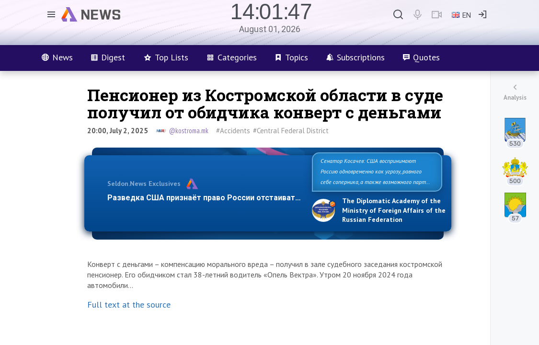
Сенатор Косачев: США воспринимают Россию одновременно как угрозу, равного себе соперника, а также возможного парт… (375, 171)
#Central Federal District (291, 130)
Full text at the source (129, 304)
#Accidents (233, 130)
